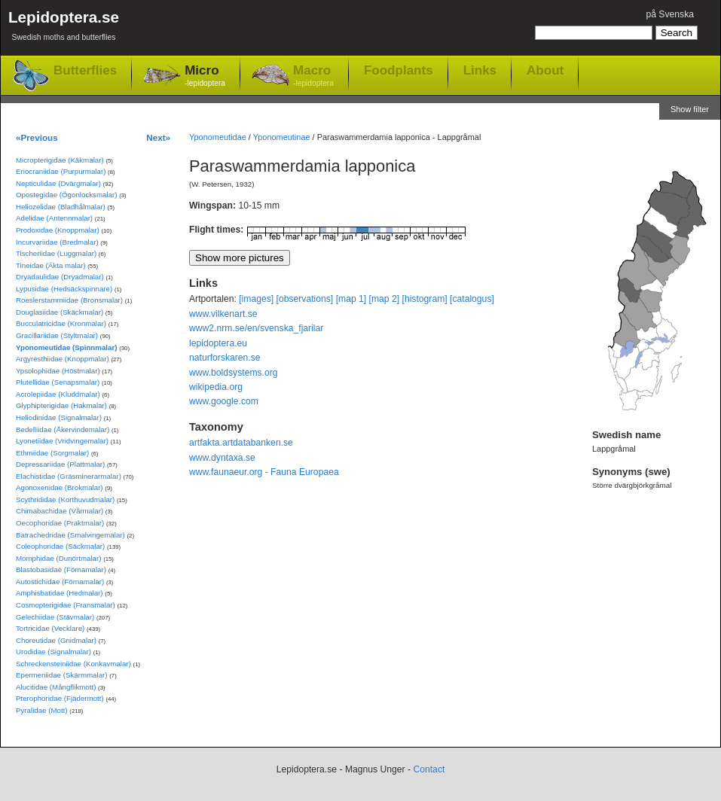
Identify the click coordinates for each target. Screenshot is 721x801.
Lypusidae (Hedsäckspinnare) (64, 289)
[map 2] (384, 299)
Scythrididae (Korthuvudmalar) (65, 499)
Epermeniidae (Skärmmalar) (62, 675)
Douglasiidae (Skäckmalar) (59, 312)
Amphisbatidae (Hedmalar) (59, 593)
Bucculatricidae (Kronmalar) (61, 323)
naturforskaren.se (225, 357)
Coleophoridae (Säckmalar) (60, 546)
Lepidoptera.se (63, 28)
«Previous (37, 137)
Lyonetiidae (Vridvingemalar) (62, 441)
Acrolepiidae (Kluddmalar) (58, 394)
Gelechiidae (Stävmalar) (55, 617)
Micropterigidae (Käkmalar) (60, 160)
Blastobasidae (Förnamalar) (61, 569)
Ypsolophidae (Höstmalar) (58, 371)
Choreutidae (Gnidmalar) (56, 640)
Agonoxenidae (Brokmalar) (59, 487)
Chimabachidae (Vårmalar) (59, 511)
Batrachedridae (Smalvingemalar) (70, 535)
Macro (313, 76)
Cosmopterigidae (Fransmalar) (65, 605)
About (545, 70)
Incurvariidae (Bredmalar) (57, 242)
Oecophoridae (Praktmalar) (60, 523)
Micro (205, 76)
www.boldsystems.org (233, 372)
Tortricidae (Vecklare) (50, 628)
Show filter (690, 109)
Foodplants (398, 70)
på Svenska (670, 14)
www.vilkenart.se (223, 314)
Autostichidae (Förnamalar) (60, 581)
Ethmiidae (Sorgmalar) (52, 453)
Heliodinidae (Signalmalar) (59, 417)
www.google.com (223, 401)
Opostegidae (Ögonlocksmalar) (67, 194)
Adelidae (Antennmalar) (54, 218)
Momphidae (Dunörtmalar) (58, 558)
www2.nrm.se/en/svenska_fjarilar (256, 328)
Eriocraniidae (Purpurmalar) (60, 171)
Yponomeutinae (281, 137)
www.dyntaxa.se (222, 457)
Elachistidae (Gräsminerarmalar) (68, 476)
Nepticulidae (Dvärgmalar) (58, 183)
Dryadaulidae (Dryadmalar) (60, 277)
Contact (429, 769)
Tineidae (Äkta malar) (51, 265)
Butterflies (85, 70)
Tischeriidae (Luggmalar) (56, 253)
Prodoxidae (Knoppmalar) (57, 230)
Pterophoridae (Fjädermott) (60, 698)
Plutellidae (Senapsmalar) (57, 382)
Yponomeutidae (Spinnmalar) (66, 347)
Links (479, 70)
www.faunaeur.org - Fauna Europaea (264, 472)
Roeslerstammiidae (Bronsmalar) (69, 300)
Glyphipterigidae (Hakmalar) (61, 405)
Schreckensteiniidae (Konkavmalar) (73, 663)
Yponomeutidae (217, 137)
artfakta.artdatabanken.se (241, 442)
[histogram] (425, 299)
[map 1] (351, 299)
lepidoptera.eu (218, 343)
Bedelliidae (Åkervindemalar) (62, 429)
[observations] (305, 299)
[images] (256, 299)
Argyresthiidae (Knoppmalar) (62, 359)
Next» (158, 137)
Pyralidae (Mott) (42, 710)
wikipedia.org (216, 387)
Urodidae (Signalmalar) (53, 651)
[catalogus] (472, 299)
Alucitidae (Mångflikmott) (56, 687)
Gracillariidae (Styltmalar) (57, 335)
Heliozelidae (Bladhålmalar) (60, 207)
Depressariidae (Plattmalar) (60, 464)
